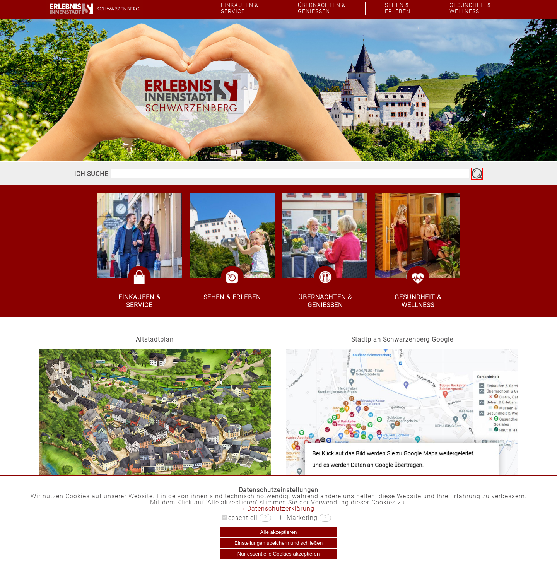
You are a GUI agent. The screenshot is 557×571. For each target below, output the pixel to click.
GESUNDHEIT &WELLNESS (470, 8)
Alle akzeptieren (278, 532)
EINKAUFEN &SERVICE (240, 8)
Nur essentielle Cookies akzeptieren (278, 554)
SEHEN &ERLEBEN (397, 8)
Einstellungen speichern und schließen (278, 543)
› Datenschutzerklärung (278, 508)
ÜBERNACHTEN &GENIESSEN (322, 8)
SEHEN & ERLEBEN (232, 297)
